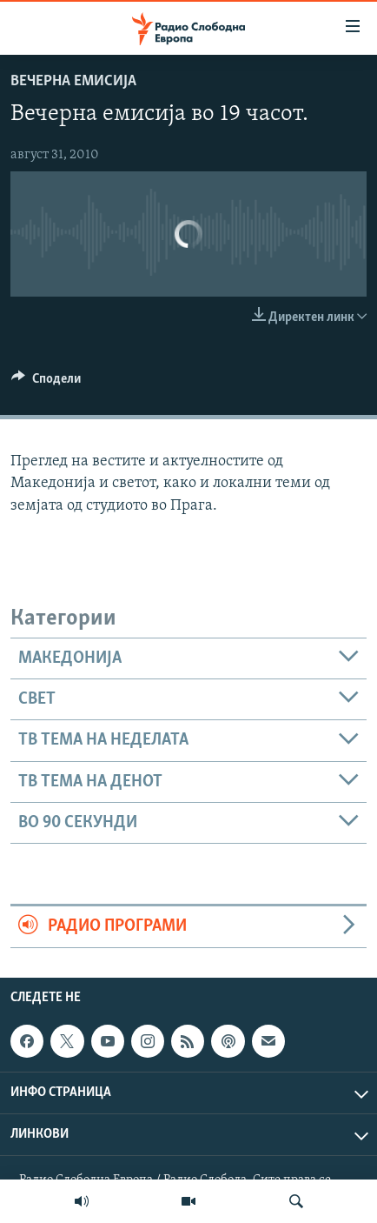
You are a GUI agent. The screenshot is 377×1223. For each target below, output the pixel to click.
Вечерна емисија (73, 81)
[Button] (46, 382)
